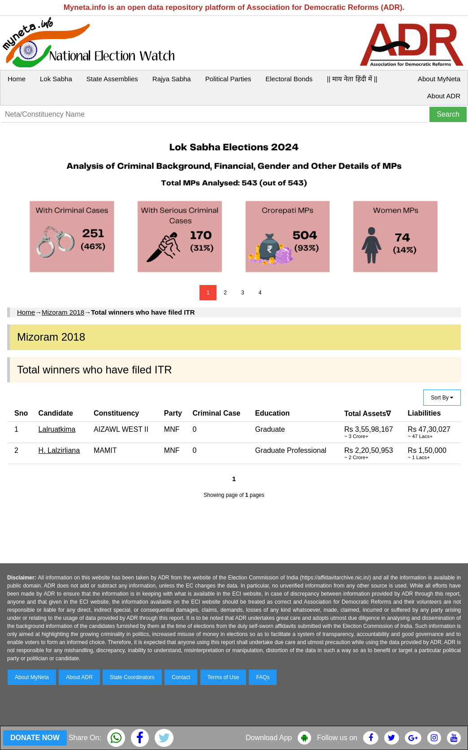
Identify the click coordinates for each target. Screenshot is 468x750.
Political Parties (228, 79)
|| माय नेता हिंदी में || (352, 79)
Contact (181, 677)
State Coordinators (132, 677)
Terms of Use (223, 677)
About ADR (443, 96)
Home (17, 79)
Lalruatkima (57, 429)
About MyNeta (439, 79)
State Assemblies (112, 79)
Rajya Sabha (171, 79)
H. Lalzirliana (59, 450)
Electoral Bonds (288, 79)
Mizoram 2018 (63, 312)
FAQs (262, 677)
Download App (269, 737)
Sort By (442, 398)
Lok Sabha (56, 79)
